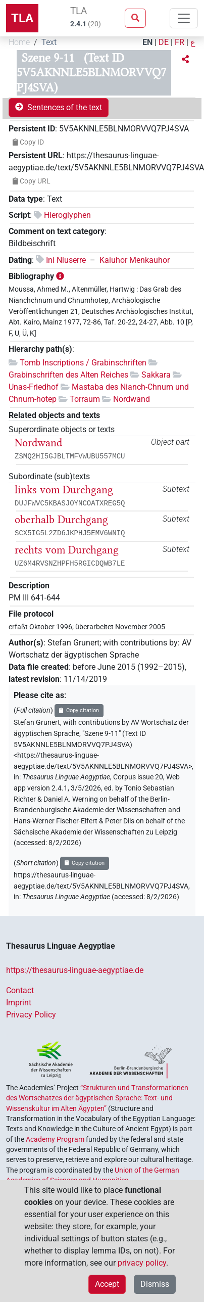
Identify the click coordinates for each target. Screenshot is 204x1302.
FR (179, 42)
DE (164, 42)
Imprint (18, 1002)
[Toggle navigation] (184, 18)
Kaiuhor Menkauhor (134, 260)
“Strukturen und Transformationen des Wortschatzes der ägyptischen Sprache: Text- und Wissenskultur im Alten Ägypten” (97, 1098)
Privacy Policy (31, 1014)
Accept (107, 1284)
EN (147, 42)
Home (19, 42)
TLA (22, 18)
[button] (185, 59)
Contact (20, 990)
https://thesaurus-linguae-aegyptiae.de (74, 970)
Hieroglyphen (67, 215)
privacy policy (142, 1263)
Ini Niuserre (66, 260)
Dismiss (154, 1284)
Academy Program (55, 1139)
